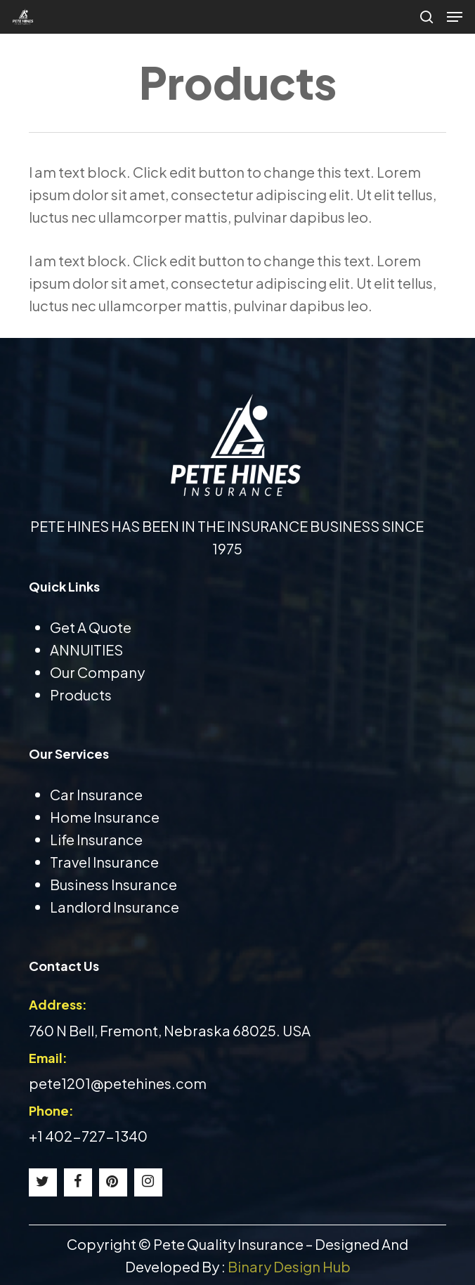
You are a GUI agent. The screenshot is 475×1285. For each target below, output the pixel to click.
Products (81, 694)
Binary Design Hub (289, 1266)
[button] (454, 17)
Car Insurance (96, 794)
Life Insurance (96, 839)
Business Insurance (113, 884)
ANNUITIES (86, 649)
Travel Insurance (104, 861)
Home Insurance (105, 817)
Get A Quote (90, 627)
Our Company (97, 672)
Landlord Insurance (114, 906)
